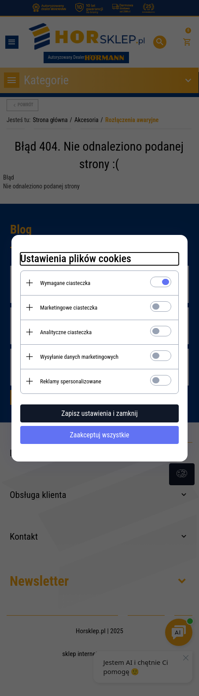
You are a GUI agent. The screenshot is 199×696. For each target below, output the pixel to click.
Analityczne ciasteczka (66, 332)
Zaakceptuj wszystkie (99, 435)
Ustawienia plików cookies (75, 258)
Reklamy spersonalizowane (70, 381)
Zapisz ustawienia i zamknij (99, 413)
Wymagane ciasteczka (65, 283)
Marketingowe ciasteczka (68, 307)
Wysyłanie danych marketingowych (79, 356)
